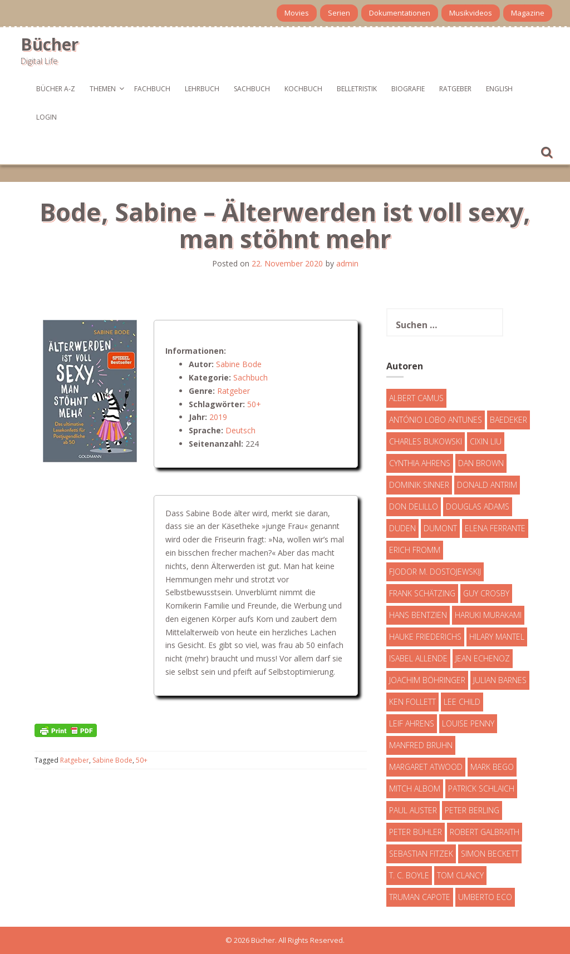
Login (46, 117)
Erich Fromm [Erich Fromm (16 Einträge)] (414, 550)
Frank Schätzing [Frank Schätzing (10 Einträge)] (422, 593)
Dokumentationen (399, 13)
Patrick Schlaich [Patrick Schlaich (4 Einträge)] (481, 788)
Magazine (527, 13)
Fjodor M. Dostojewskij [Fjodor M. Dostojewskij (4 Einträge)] (435, 571)
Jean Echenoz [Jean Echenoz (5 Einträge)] (482, 658)
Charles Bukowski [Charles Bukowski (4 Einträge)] (425, 441)
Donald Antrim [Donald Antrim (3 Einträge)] (487, 485)
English (499, 88)
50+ (254, 404)
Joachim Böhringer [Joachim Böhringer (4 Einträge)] (427, 680)
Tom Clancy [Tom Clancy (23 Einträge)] (460, 875)
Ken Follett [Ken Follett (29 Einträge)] (412, 701)
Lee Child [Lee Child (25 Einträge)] (462, 701)
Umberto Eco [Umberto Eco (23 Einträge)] (485, 897)
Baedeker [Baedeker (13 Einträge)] (508, 419)
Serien (339, 13)
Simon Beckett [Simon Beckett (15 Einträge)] (490, 853)
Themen (103, 88)
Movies (296, 13)
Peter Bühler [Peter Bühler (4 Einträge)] (415, 832)
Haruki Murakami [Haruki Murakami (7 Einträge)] (488, 615)
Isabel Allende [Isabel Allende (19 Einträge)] (418, 658)
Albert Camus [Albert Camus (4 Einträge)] (416, 398)
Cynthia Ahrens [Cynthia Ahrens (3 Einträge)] (419, 463)
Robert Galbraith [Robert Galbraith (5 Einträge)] (484, 832)
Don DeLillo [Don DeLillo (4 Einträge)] (413, 506)
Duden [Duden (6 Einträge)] (402, 528)
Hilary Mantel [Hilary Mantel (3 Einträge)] (496, 636)
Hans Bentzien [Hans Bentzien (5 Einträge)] (418, 615)
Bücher (49, 44)
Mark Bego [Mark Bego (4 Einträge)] (492, 767)
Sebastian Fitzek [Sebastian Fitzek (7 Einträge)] (421, 853)
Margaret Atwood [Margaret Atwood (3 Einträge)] (426, 767)
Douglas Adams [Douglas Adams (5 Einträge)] (477, 506)
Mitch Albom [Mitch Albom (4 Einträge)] (414, 788)
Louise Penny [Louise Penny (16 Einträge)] (468, 723)
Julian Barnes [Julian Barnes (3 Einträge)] (500, 680)
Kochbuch (303, 88)
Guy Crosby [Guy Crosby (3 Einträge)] (486, 593)
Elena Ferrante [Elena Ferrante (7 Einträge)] (495, 528)
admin (347, 263)
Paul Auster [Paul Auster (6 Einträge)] (413, 810)
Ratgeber (455, 88)
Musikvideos (470, 13)
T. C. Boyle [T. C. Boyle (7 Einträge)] (409, 875)
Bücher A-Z (55, 88)
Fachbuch (152, 88)
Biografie (408, 88)
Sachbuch (252, 88)
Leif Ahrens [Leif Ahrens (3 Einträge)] (411, 723)
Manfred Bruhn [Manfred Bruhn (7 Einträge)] (421, 745)
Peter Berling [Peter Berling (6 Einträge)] (472, 810)
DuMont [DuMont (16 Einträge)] (440, 528)
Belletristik (357, 88)
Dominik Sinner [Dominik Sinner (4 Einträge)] (419, 485)
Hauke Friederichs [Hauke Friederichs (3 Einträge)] (425, 636)
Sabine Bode (239, 364)
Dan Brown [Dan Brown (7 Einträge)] (481, 463)
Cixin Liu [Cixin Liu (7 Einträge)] (486, 441)
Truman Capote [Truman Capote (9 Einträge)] (419, 897)
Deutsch (240, 430)
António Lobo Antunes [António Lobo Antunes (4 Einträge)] (435, 419)
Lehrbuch (202, 88)
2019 (218, 417)
